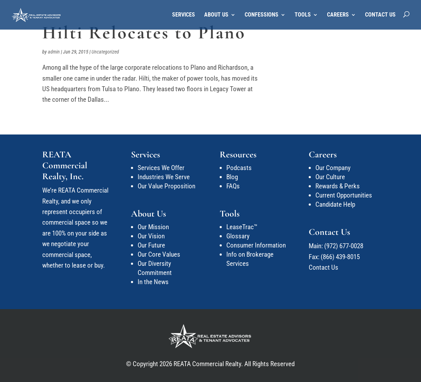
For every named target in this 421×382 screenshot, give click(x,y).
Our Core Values (159, 254)
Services (183, 15)
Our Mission (153, 227)
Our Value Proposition (166, 186)
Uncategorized (105, 52)
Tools (303, 15)
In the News (153, 282)
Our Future (151, 245)
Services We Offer (161, 168)
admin (54, 52)
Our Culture (330, 177)
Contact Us (380, 15)
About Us (216, 15)
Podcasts (239, 168)
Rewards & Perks (337, 186)
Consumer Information (256, 245)
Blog (232, 177)
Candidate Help (335, 204)
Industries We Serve (164, 177)
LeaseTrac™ (241, 227)
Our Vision (151, 236)
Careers (338, 15)
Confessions (261, 15)
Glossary (238, 236)
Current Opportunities (343, 195)
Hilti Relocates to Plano (144, 33)
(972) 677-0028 (343, 246)
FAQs (233, 186)
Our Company (333, 168)
